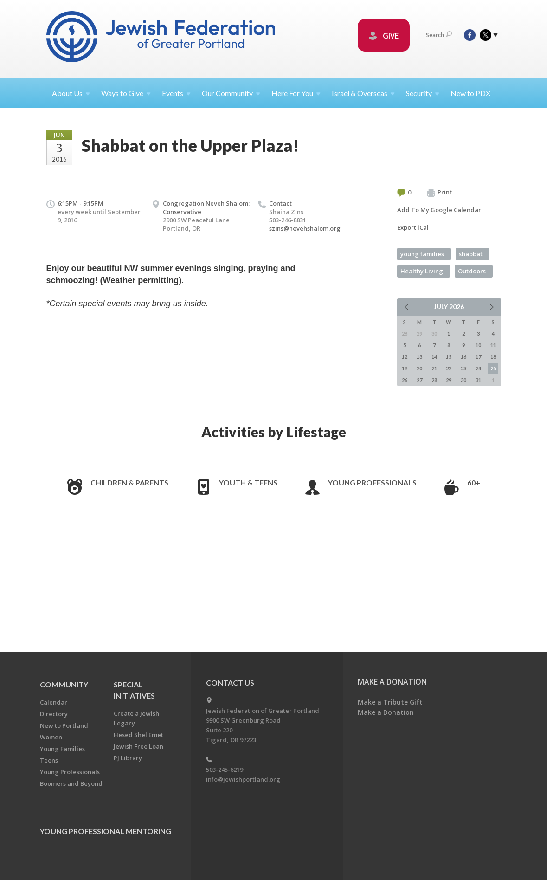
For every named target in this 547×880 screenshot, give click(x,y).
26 (404, 380)
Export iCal (413, 227)
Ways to (126, 93)
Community (64, 684)
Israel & (363, 93)
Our (231, 93)
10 (478, 345)
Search (439, 35)
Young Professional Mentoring (105, 831)
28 (434, 380)
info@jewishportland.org (243, 779)
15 (448, 357)
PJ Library (128, 758)
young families (422, 254)
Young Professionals (372, 482)
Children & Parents (129, 482)
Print (439, 192)
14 (434, 357)
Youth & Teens (248, 482)
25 (493, 368)
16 (463, 357)
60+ (473, 482)
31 (478, 380)
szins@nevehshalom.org (305, 228)
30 (463, 380)
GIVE (384, 35)
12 (404, 357)
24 (478, 368)
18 (493, 357)
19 (404, 368)
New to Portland (64, 725)
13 (419, 357)
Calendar (53, 702)
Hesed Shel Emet (138, 735)
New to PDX (470, 93)
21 (434, 368)
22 (448, 368)
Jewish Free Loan (138, 746)
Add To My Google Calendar (439, 210)
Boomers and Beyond (71, 783)
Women (51, 737)
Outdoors (472, 271)
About (71, 93)
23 (463, 368)
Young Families (62, 748)
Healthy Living (421, 271)
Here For (296, 93)
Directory (54, 714)
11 (493, 345)
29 (448, 380)
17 (478, 357)
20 (419, 368)
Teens (49, 760)
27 (419, 380)
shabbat (471, 254)
